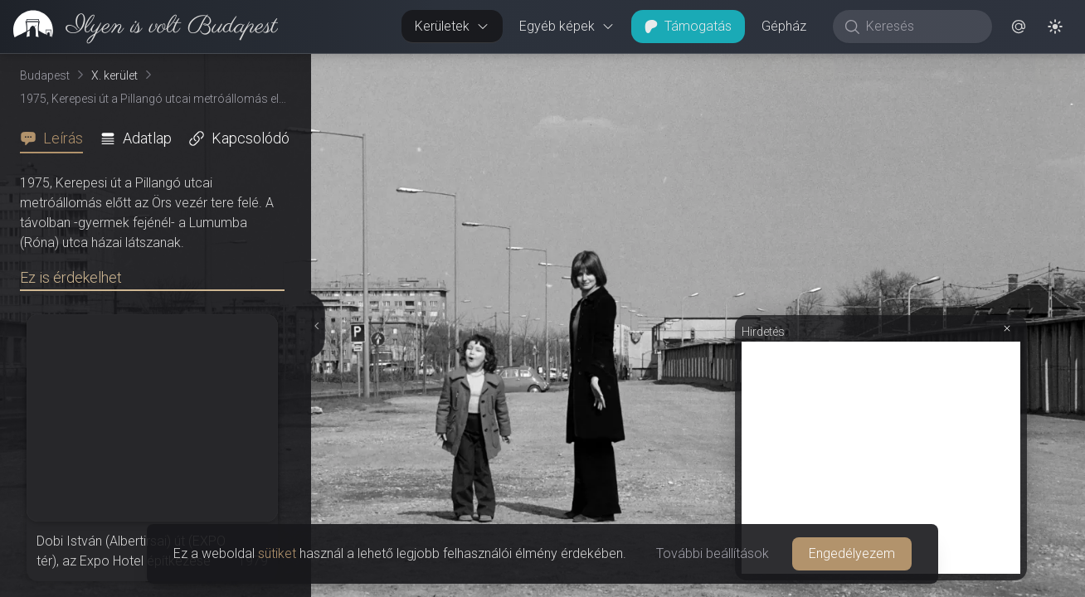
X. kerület (114, 75)
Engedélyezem (852, 553)
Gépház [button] (783, 26)
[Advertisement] (881, 458)
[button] (1018, 26)
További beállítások (712, 553)
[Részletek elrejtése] (315, 326)
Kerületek (452, 26)
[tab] (56, 138)
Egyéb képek (567, 26)
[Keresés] (921, 26)
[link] (139, 26)
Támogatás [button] (688, 26)
